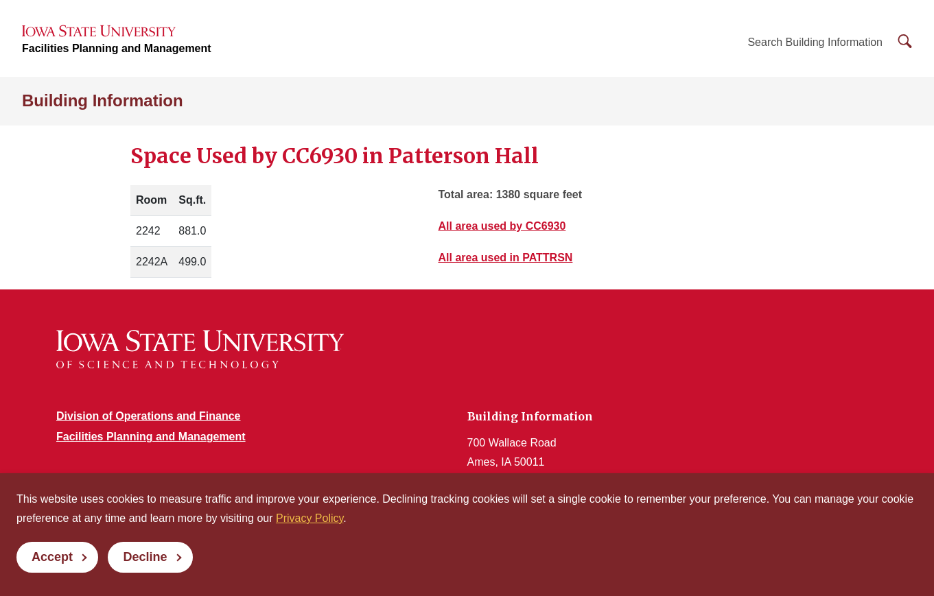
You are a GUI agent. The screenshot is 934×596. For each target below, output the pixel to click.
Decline (145, 557)
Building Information (102, 100)
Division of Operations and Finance (148, 416)
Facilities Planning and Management (116, 48)
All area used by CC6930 (502, 227)
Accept (52, 557)
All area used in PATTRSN (506, 258)
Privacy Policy (309, 518)
